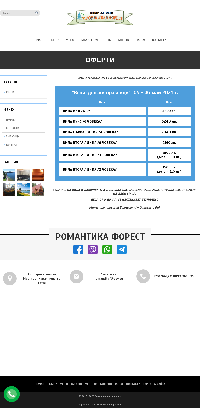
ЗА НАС (119, 384)
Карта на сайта (154, 384)
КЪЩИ (10, 92)
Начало (11, 120)
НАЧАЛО (41, 384)
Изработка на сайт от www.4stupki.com (100, 404)
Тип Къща (13, 136)
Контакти (12, 128)
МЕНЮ (64, 384)
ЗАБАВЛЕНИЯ (79, 384)
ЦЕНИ (93, 384)
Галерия (11, 144)
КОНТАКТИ (133, 384)
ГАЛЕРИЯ (106, 384)
